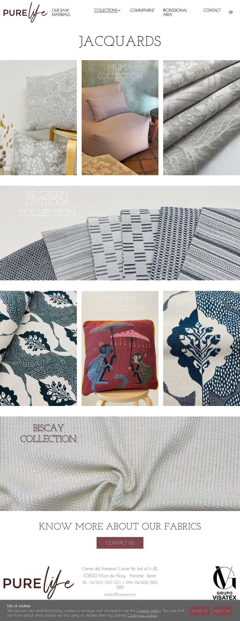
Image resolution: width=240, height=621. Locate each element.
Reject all (222, 611)
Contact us (120, 542)
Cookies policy (149, 610)
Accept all (199, 611)
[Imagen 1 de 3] (38, 117)
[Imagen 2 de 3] (120, 117)
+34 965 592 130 (105, 582)
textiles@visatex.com (120, 594)
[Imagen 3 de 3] (201, 117)
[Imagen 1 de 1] (120, 233)
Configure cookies (142, 615)
